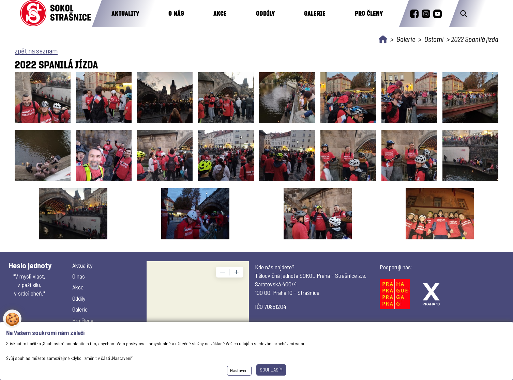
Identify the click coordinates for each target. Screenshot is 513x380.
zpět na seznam (36, 50)
